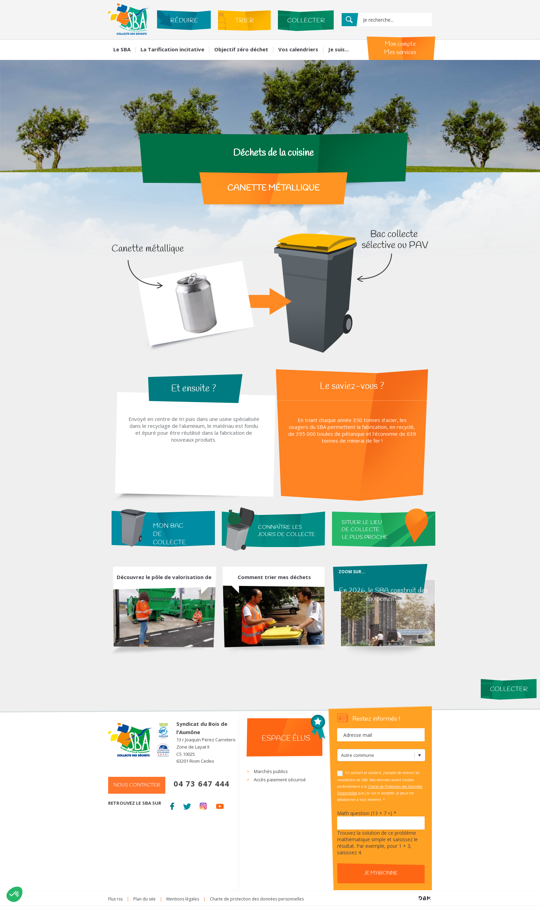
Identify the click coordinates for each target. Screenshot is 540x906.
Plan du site (144, 899)
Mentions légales (182, 899)
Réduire (184, 21)
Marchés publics (271, 771)
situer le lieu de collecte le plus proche (365, 530)
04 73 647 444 (201, 783)
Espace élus (286, 738)
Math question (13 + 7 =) (366, 813)
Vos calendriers (298, 49)
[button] (14, 894)
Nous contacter (137, 785)
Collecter (306, 21)
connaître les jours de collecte (286, 531)
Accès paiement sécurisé (280, 779)
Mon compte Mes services (400, 48)
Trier (244, 21)
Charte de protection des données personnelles (257, 899)
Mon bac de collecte (169, 534)
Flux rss (115, 899)
